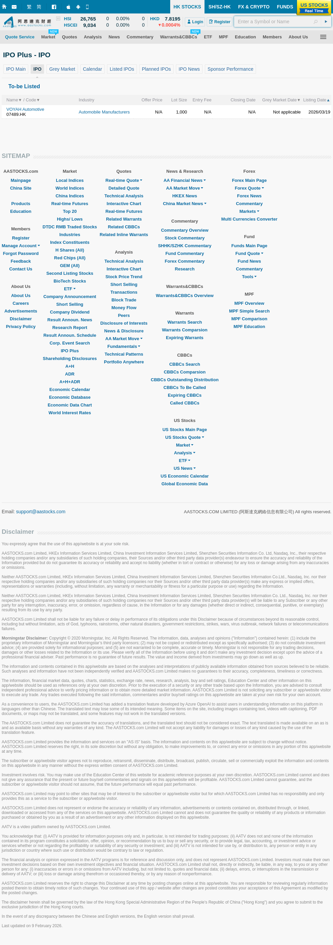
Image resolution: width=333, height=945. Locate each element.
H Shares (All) (70, 250)
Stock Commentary (185, 237)
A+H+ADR (69, 381)
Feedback (21, 261)
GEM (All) (70, 265)
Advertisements (20, 311)
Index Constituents (69, 242)
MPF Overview (249, 303)
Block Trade (123, 299)
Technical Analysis (124, 195)
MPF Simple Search (249, 311)
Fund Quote (249, 253)
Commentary (249, 203)
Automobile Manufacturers (104, 112)
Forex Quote (249, 188)
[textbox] (282, 21)
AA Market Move (124, 338)
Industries (69, 234)
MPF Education (249, 326)
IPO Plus (70, 350)
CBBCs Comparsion (185, 371)
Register (21, 237)
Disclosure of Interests (123, 323)
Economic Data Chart (70, 405)
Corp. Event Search (69, 343)
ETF (70, 288)
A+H (69, 366)
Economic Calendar (69, 389)
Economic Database (70, 397)
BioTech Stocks (69, 281)
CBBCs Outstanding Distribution (185, 379)
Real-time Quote (124, 180)
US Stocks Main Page (184, 429)
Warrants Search (185, 322)
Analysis (184, 452)
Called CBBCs (184, 402)
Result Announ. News (69, 319)
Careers (21, 303)
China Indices (70, 195)
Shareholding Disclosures (70, 358)
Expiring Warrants (184, 337)
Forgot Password (21, 253)
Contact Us (20, 268)
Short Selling (69, 304)
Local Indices (69, 180)
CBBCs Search (184, 364)
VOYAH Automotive (25, 109)
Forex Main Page (249, 180)
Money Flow (123, 307)
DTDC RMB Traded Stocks (70, 226)
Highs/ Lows (70, 219)
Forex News (249, 195)
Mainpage (21, 180)
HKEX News (184, 195)
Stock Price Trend (123, 276)
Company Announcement (69, 296)
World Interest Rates (69, 412)
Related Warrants (124, 219)
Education (20, 211)
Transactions (123, 292)
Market (184, 445)
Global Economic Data (184, 483)
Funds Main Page (249, 245)
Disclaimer (21, 318)
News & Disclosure (124, 330)
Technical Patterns (124, 354)
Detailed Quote (123, 188)
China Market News (184, 203)
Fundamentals (123, 346)
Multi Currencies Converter (249, 219)
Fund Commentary (184, 253)
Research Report (69, 327)
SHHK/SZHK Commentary (185, 245)
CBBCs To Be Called (184, 387)
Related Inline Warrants (124, 234)
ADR (69, 374)
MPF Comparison (249, 318)
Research (185, 268)
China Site (21, 188)
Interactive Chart (124, 203)
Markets (249, 211)
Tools (249, 276)
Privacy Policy (21, 326)
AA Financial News (184, 180)
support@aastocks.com (41, 511)
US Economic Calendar (185, 476)
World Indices (70, 188)
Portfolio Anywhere (124, 361)
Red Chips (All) (69, 257)
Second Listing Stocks (69, 273)
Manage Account (21, 245)
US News (185, 468)
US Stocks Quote (184, 437)
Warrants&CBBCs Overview (184, 295)
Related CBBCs (124, 226)
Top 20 (70, 211)
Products (20, 203)
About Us (21, 295)
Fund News (249, 261)
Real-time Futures (69, 203)
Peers (124, 315)
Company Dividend (70, 312)
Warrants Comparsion (184, 329)
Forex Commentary (185, 261)
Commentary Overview (185, 230)
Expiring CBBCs (184, 395)
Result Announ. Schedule (69, 335)
